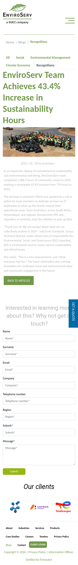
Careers (29, 536)
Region (7, 410)
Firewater (46, 560)
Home (10, 42)
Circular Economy (18, 65)
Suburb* (8, 425)
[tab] (8, 57)
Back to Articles (18, 280)
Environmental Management (50, 57)
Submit (14, 471)
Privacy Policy (61, 536)
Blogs (22, 42)
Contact (22, 545)
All (8, 57)
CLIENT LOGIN (37, 544)
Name (6, 331)
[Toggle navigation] (70, 21)
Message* (9, 441)
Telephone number (14, 394)
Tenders (43, 536)
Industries (24, 528)
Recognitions (45, 65)
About (9, 528)
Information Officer (61, 552)
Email (6, 362)
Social (20, 57)
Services (39, 528)
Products (55, 528)
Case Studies (12, 536)
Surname (8, 347)
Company (8, 378)
